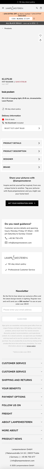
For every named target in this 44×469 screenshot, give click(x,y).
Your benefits (11, 388)
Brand (6, 167)
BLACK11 (21, 19)
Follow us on (11, 405)
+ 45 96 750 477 (27, 457)
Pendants (8, 28)
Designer (8, 159)
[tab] (22, 363)
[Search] (37, 8)
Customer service (14, 371)
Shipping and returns (17, 380)
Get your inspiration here (20, 203)
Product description (14, 151)
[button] (40, 35)
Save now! (22, 15)
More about (10, 430)
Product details (12, 143)
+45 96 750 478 (15, 238)
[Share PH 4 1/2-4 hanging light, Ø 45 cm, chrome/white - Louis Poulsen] (40, 40)
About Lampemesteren (17, 422)
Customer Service (14, 363)
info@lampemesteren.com (20, 242)
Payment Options (13, 396)
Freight (7, 413)
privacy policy (31, 346)
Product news (12, 438)
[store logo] (16, 8)
